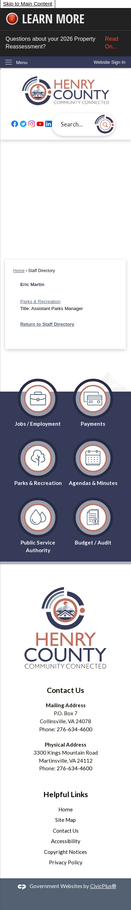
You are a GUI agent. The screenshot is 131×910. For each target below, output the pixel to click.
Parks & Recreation (40, 301)
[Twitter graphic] (23, 124)
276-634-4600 (74, 729)
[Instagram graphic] (31, 124)
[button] (104, 124)
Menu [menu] (22, 62)
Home (18, 270)
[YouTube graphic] (40, 124)
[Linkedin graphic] (48, 124)
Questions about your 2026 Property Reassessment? (65, 43)
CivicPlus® (103, 886)
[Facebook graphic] (14, 124)
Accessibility (65, 841)
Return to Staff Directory (47, 324)
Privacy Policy (65, 862)
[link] (109, 62)
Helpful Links (65, 794)
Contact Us (66, 830)
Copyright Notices (65, 852)
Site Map (65, 820)
